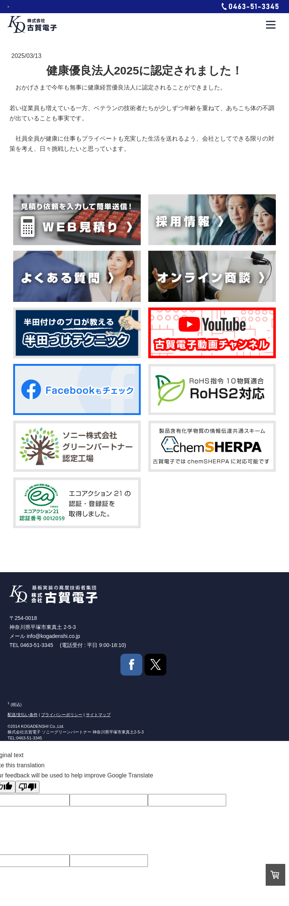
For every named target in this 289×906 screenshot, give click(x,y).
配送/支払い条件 (23, 714)
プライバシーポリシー (61, 714)
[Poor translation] (27, 787)
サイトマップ (98, 714)
